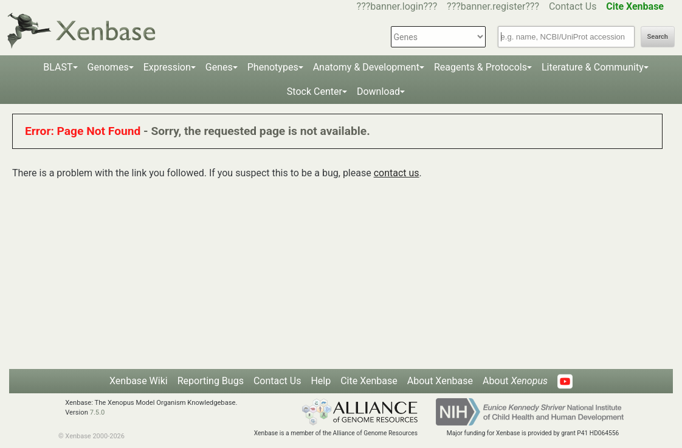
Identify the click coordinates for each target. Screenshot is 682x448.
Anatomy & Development (366, 67)
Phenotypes (272, 67)
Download (378, 91)
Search (657, 37)
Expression (167, 67)
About (515, 381)
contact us (396, 173)
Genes (219, 67)
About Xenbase (440, 381)
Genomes (108, 67)
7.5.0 (97, 412)
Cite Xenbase (369, 381)
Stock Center (314, 91)
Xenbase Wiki (138, 381)
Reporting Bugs (210, 381)
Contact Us (573, 6)
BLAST (57, 67)
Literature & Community (593, 67)
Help (321, 381)
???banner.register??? (493, 6)
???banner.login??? (397, 6)
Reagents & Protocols (480, 67)
